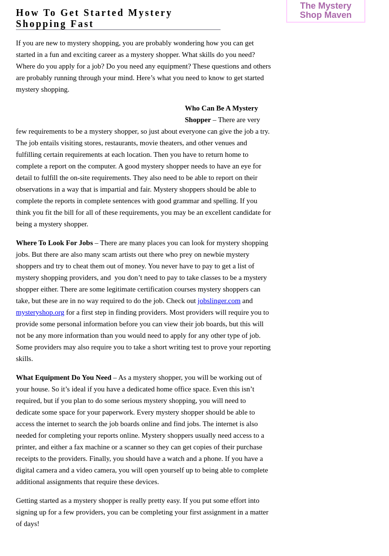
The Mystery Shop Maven (325, 10)
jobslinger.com (219, 301)
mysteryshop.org (40, 312)
